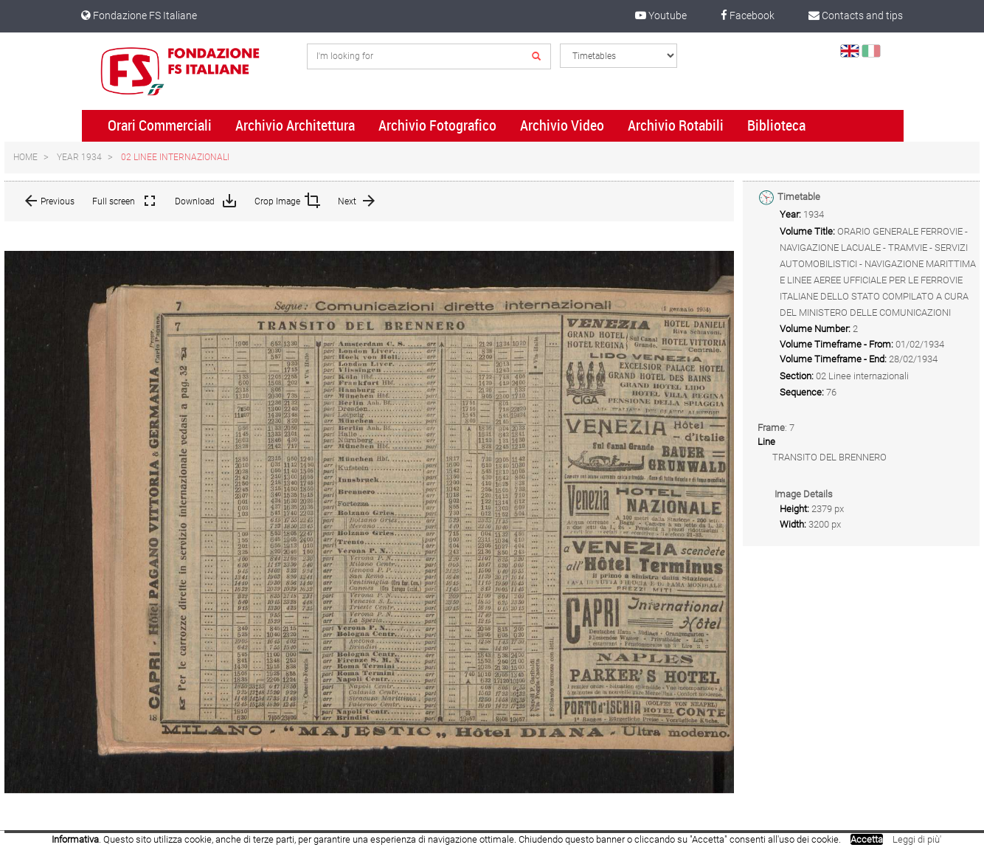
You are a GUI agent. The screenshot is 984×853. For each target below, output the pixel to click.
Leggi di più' (917, 839)
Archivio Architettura (295, 125)
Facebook (748, 15)
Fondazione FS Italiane (139, 15)
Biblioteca (776, 125)
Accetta (866, 839)
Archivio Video (562, 125)
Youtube (661, 15)
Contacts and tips (855, 15)
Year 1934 (79, 157)
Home (25, 157)
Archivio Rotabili (676, 125)
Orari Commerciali (160, 125)
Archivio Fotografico (437, 125)
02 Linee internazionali (175, 157)
